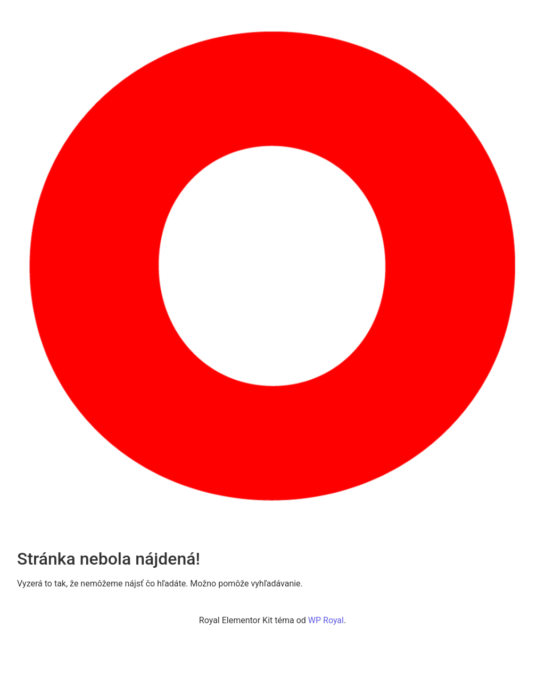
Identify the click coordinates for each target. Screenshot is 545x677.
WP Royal (326, 620)
